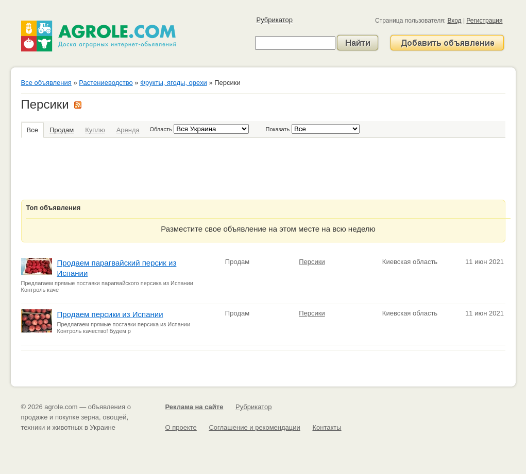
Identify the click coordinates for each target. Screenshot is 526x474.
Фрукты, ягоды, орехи (173, 82)
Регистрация (484, 20)
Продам (61, 130)
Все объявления (46, 82)
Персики (312, 262)
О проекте (181, 427)
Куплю (95, 130)
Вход (454, 20)
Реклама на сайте (194, 407)
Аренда (128, 130)
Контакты (326, 427)
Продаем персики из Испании (110, 314)
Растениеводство (105, 82)
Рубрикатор (275, 20)
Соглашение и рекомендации (254, 427)
